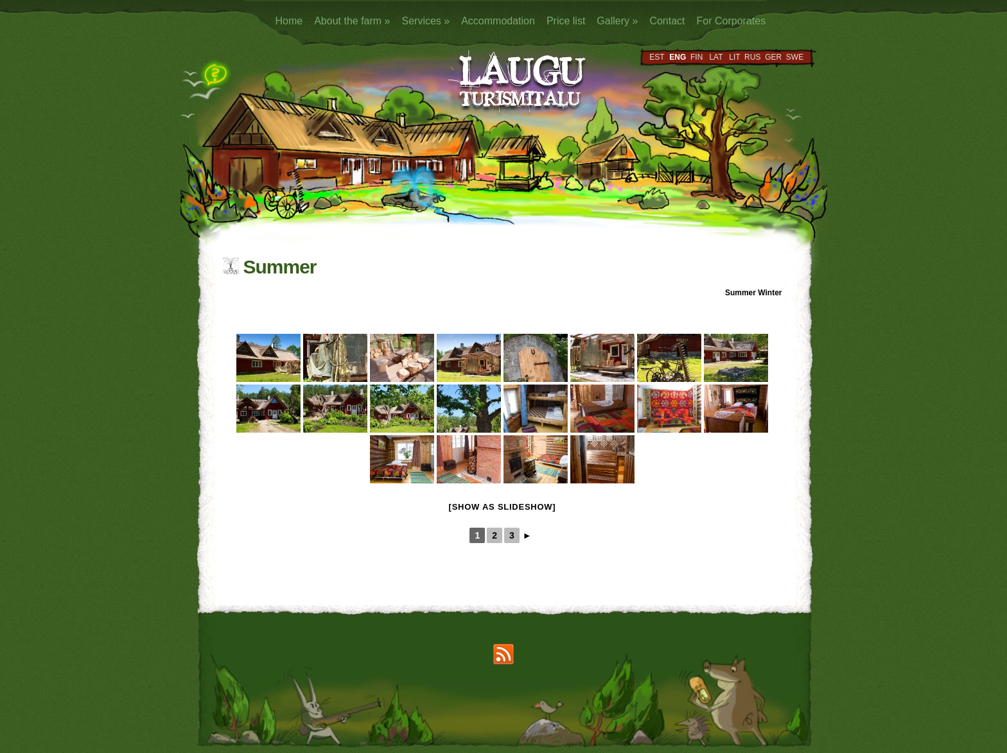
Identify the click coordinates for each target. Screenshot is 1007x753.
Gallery (617, 20)
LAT (715, 57)
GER (773, 57)
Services (425, 20)
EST (656, 57)
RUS (752, 57)
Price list (566, 20)
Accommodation (498, 20)
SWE (794, 57)
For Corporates (731, 20)
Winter (770, 292)
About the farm (352, 20)
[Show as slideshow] (502, 507)
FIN (696, 57)
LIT (734, 57)
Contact (667, 20)
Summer (740, 292)
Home (289, 20)
